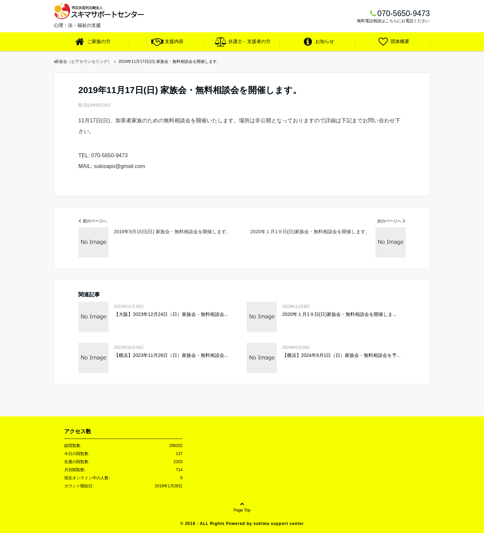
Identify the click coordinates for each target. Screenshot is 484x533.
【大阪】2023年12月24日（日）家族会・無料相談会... (171, 314)
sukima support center (278, 523)
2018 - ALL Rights (205, 523)
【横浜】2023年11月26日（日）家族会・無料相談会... (171, 355)
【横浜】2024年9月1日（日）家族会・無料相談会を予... (341, 355)
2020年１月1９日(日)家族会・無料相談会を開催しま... (339, 314)
